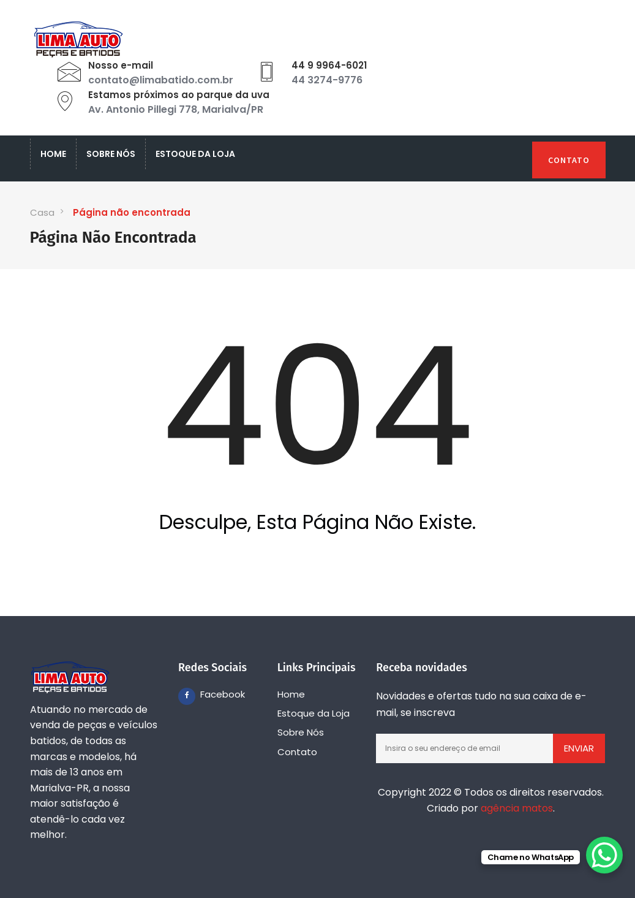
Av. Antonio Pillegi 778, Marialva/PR (175, 109)
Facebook (208, 694)
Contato (569, 160)
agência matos (517, 808)
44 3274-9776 (327, 80)
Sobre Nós (110, 154)
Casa (42, 212)
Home (53, 154)
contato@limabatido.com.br (160, 80)
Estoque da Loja (195, 154)
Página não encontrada (131, 212)
